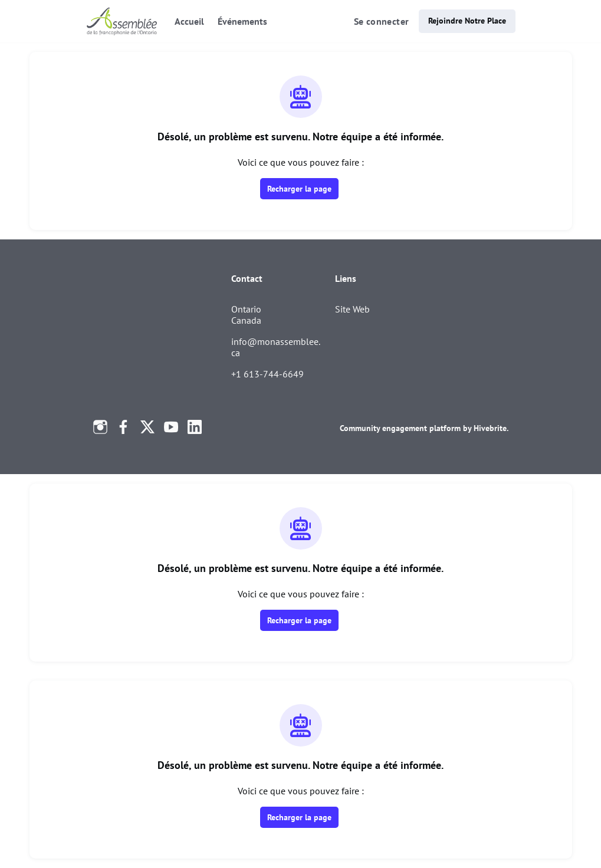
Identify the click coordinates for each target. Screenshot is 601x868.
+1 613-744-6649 (267, 374)
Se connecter (381, 21)
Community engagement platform (400, 428)
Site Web (352, 309)
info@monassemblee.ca (275, 347)
